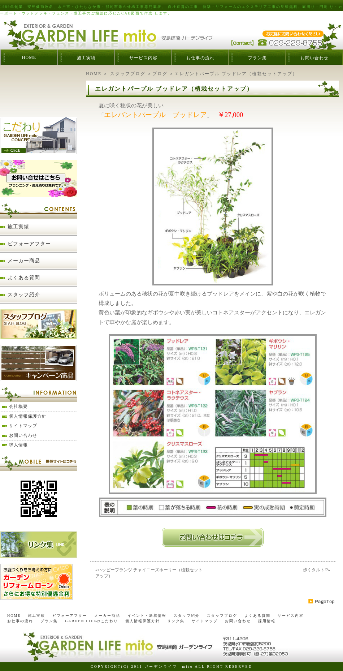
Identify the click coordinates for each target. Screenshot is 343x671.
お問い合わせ (314, 57)
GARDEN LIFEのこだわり (91, 621)
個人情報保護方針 (28, 416)
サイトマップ (23, 425)
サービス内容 (143, 57)
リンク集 (175, 621)
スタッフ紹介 (24, 294)
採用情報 (266, 621)
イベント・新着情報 (146, 616)
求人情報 (18, 444)
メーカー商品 (24, 260)
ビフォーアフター (29, 243)
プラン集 (257, 57)
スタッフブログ (128, 73)
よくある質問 (24, 277)
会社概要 (18, 406)
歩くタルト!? (315, 569)
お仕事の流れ (200, 57)
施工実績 (86, 57)
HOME (29, 57)
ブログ (160, 73)
